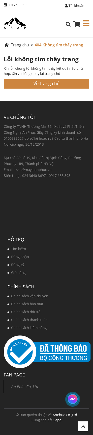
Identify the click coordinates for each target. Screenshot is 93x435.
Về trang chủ (46, 83)
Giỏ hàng (18, 272)
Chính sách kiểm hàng (29, 327)
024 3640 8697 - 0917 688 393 (46, 175)
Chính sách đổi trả (25, 311)
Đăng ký (17, 264)
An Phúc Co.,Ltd (24, 386)
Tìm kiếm (18, 248)
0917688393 (18, 4)
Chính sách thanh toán (29, 319)
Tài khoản (74, 5)
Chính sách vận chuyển (29, 296)
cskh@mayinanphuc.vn (33, 169)
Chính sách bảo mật (27, 303)
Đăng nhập (20, 256)
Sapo (57, 420)
